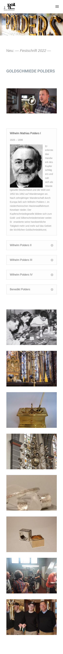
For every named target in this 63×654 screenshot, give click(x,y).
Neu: (28, 51)
